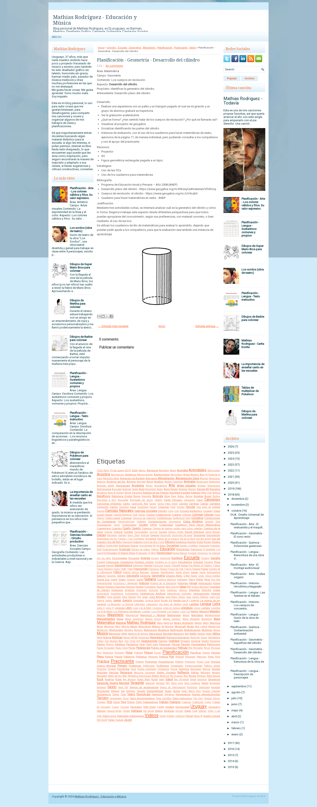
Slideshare (204, 687)
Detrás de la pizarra (168, 538)
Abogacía (152, 470)
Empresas (202, 553)
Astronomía (104, 489)
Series (204, 683)
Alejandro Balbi (111, 478)
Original (195, 641)
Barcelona (137, 492)
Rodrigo (109, 679)
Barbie (128, 492)
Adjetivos (130, 474)
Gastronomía (213, 572)
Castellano (142, 507)
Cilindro (111, 47)
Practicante (181, 47)
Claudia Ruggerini (122, 514)
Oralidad (174, 641)
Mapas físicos (153, 619)
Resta (155, 675)
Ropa (118, 679)
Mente (100, 626)
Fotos (130, 569)
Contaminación (157, 521)
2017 (231, 743)
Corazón (209, 521)
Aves (167, 489)
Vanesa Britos (114, 711)
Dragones (215, 545)
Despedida (150, 538)
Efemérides (183, 549)
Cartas (204, 503)
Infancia (183, 590)
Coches (142, 514)
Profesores (163, 665)
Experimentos (123, 565)
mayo (234, 710)
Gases (194, 572)
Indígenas (172, 590)
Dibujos (170, 542)
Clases (108, 514)
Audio (135, 489)
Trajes (208, 702)
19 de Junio (117, 470)
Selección (150, 683)
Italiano (132, 597)
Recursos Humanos (144, 672)
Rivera (192, 675)
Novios (127, 637)
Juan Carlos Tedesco (197, 597)
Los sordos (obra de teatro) (81, 229)
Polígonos (153, 656)
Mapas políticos (172, 619)
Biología (158, 496)
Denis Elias (133, 535)
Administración (145, 474)
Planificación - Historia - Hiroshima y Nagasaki (246, 584)
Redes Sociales (166, 672)
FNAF (124, 569)
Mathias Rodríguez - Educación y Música (95, 20)
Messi (133, 626)
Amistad (141, 481)
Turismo (124, 707)
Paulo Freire (121, 648)
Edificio (155, 549)
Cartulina (124, 507)
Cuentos (147, 528)
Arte (172, 485)
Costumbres (129, 524)
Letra (216, 604)
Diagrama (127, 542)
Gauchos (111, 575)
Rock (100, 679)
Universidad (182, 706)
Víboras (202, 711)
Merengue (109, 626)
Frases (196, 568)
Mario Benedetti (191, 619)
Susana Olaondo (211, 691)
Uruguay (198, 706)
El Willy (152, 553)
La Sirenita (127, 604)
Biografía (146, 496)
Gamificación (167, 572)
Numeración (158, 637)
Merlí (117, 626)
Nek (187, 633)
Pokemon (129, 656)
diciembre (237, 498)
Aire (202, 474)
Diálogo (138, 542)
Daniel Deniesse (194, 531)
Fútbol (117, 572)
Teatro (131, 694)
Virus (197, 716)
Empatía (192, 553)
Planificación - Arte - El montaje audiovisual (244, 566)
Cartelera (214, 503)
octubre (236, 510)
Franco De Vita (175, 569)
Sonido (141, 691)
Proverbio (101, 669)
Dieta (200, 542)
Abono (173, 470)
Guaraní (131, 579)
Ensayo (155, 558)
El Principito (110, 553)
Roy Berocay (129, 679)
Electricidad (164, 553)
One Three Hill (132, 641)
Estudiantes (185, 562)
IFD (189, 586)
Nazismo (178, 633)
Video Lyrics (109, 716)
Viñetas (171, 716)
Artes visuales (186, 485)
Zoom (128, 719)
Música (102, 634)
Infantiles (194, 590)
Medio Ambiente (184, 622)
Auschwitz (150, 489)
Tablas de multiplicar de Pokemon (250, 391)
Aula (142, 489)
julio (234, 698)
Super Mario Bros (191, 691)
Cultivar (108, 532)
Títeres (131, 702)
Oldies (100, 641)
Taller (123, 694)
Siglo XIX (123, 687)
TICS (109, 702)
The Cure (198, 698)
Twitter (160, 707)
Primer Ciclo (203, 661)
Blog (167, 496)
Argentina (138, 485)
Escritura (176, 558)
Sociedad (215, 687)
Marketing (206, 619)
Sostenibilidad (155, 691)
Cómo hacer (112, 518)
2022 (231, 470)
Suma (176, 691)
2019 (128, 470)
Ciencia (101, 511)
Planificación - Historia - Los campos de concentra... (245, 605)
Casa (133, 507)
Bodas (180, 496)
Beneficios (103, 496)
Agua (186, 474)
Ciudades (208, 511)
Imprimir (130, 590)
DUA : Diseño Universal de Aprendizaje (247, 516)
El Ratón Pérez (126, 553)
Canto (126, 503)
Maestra (204, 611)
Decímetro (112, 535)
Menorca (215, 622)
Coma (217, 514)
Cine (176, 511)
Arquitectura (160, 485)
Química (184, 669)
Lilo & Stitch (145, 608)
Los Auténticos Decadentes (127, 611)
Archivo (250, 78)
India (162, 590)
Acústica (103, 474)
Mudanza (163, 630)
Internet (215, 593)
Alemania (151, 478)
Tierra (116, 702)
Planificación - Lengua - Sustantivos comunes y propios (78, 379)
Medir (206, 623)
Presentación (166, 661)
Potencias (201, 656)
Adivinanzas (117, 474)
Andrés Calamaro (173, 481)
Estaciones (112, 562)
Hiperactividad (104, 583)
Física (184, 565)
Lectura (194, 604)
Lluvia (197, 608)
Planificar (195, 652)
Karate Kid (166, 600)
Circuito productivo (191, 511)
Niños (216, 633)
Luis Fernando (158, 611)
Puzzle (173, 669)
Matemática (106, 623)
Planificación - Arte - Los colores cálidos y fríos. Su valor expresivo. (81, 193)
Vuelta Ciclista (211, 716)
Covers (143, 524)
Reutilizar (165, 676)
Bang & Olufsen (116, 492)
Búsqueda (123, 500)
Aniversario (202, 481)
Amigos (131, 481)
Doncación (204, 545)
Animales (190, 481)
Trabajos (175, 702)
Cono (187, 518)
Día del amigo (203, 538)
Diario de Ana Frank (153, 542)
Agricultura (176, 474)
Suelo (168, 691)
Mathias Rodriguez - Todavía (243, 101)
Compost (126, 518)
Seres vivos (177, 683)
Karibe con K (180, 600)
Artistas (201, 485)
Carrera (183, 503)
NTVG (134, 637)
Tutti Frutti (149, 706)
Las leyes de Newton (170, 604)
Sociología (103, 691)
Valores (101, 710)
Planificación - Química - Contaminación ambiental (245, 630)
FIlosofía (175, 565)
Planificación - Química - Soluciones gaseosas (246, 544)
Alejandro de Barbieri (132, 478)
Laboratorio (152, 604)
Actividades (197, 470)
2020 (231, 482)
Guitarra (150, 579)
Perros (207, 648)
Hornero (130, 586)
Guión (140, 579)
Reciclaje (102, 672)
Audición (126, 489)
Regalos (216, 672)
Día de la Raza (187, 538)
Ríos (186, 676)
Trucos (115, 707)
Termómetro (116, 698)
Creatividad (166, 524)
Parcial (176, 644)
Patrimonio (213, 644)
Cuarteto (117, 528)
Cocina (150, 514)
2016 (231, 749)
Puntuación (163, 669)
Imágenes (117, 590)
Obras (204, 637)
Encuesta (133, 558)
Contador (141, 521)
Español (101, 562)
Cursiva (153, 532)
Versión (179, 711)
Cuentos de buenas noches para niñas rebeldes (178, 528)
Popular (232, 78)
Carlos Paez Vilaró (167, 503)
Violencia (180, 716)
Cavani (153, 507)
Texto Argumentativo (142, 698)
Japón (145, 597)
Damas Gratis (176, 532)
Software (115, 691)
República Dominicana (139, 676)
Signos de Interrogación (173, 687)
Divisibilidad (146, 545)
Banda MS (203, 489)
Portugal (179, 656)
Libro (128, 607)
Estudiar (198, 562)
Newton (201, 633)
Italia (124, 597)
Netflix (193, 633)
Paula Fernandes (106, 648)
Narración (114, 633)
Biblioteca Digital (122, 496)
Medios (198, 623)
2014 (231, 761)
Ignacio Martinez (200, 586)
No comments (114, 65)
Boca (173, 496)
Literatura (187, 607)
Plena (100, 656)
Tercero (103, 698)
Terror (126, 698)
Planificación (164, 47)
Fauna (167, 565)
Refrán (195, 672)
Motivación (150, 630)
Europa (101, 565)
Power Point (214, 656)
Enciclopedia (119, 558)
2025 (231, 452)
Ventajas (136, 710)
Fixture (216, 565)
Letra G (101, 608)
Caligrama (189, 500)
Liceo (135, 608)
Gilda (201, 575)
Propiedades (177, 665)
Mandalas (197, 615)
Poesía (118, 656)
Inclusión (153, 590)
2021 (231, 476)
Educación (167, 549)
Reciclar (114, 672)
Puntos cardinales (147, 669)
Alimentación (166, 478)
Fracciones (141, 568)
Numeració (144, 637)
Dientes (191, 542)
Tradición (186, 702)
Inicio (56, 37)
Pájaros (110, 644)
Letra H (110, 608)
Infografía (206, 590)
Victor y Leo (214, 711)
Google (114, 579)
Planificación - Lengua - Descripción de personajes (245, 674)
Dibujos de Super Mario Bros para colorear (81, 267)
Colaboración (163, 514)
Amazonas (214, 478)
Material (121, 622)
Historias (183, 583)
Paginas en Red (256, 796)
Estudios (208, 562)
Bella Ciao (206, 492)
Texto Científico (163, 698)
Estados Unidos (144, 562)
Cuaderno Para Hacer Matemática (197, 524)
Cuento (136, 528)
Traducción (198, 702)
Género (121, 575)
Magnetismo (132, 615)
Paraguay (165, 644)
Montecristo (214, 626)
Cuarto (127, 528)
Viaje (194, 711)
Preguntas (151, 661)
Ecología (125, 549)
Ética (217, 562)
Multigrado (176, 630)
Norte (99, 637)
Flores (117, 569)
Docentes (173, 545)
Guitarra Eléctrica (166, 579)
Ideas (182, 586)
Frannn (188, 569)
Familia (148, 565)
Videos (151, 715)
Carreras (194, 503)
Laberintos (139, 604)
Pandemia (132, 644)
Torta (139, 702)
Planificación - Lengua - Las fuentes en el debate (247, 594)
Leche (185, 604)
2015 (231, 755)
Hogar (193, 583)
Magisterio (149, 47)
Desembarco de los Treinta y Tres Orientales (120, 538)
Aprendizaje (123, 485)
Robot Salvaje (213, 676)
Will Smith (102, 720)
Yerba (111, 719)
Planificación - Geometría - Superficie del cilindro (247, 641)
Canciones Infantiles (109, 503)
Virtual (189, 716)
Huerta (140, 586)
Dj (154, 545)
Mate (217, 619)
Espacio (205, 558)
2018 (231, 494)
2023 (231, 464)
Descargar (200, 535)
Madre (194, 611)
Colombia (186, 514)
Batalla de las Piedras (156, 492)
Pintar (129, 652)
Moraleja (128, 630)
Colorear (197, 514)
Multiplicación (192, 630)
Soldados (130, 691)
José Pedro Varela (175, 597)
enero (235, 734)
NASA (124, 633)
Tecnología (143, 694)
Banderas (102, 492)
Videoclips (123, 716)
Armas (149, 485)
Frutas (204, 568)
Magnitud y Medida (153, 615)
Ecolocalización (110, 549)
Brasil (208, 496)
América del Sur (116, 481)
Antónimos (214, 481)
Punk (133, 669)
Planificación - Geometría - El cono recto (247, 535)
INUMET (101, 596)
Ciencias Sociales (146, 511)
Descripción (213, 535)
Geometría (135, 47)
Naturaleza (155, 633)
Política (163, 656)
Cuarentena (104, 528)
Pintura (148, 652)
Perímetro (198, 648)
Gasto (202, 572)
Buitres (216, 496)
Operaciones (149, 641)
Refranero (205, 672)
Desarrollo (165, 535)
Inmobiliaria (117, 593)
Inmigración (103, 593)
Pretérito (179, 661)
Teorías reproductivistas (206, 694)
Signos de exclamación (144, 687)
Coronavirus (104, 524)
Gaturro (101, 575)
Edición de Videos (140, 549)
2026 (135, 470)
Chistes (181, 507)
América (101, 481)
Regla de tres (115, 676)
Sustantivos (104, 694)
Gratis (122, 579)
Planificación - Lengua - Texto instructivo (79, 416)
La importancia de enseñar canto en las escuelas (81, 495)
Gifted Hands (190, 575)
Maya (160, 623)
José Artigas (156, 596)
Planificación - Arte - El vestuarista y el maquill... (247, 525)
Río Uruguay (176, 676)
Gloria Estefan (212, 575)
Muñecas (207, 630)
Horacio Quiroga (115, 586)
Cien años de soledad (208, 507)
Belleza (216, 492)
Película (183, 647)
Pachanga (215, 641)
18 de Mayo (103, 470)
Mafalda (101, 615)
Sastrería (202, 679)
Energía (145, 558)
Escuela (122, 47)
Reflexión (183, 672)
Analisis (159, 481)
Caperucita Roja (139, 503)
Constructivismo (126, 521)
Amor (149, 481)
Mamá (186, 615)
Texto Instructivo (182, 698)
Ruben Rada (143, 679)
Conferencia (179, 518)
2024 (231, 458)
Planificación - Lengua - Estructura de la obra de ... (247, 662)
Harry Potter (196, 579)
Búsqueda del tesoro (141, 500)
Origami (185, 641)
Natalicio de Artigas (138, 633)
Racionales (195, 669)
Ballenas (183, 489)
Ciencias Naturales (119, 511)
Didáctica (181, 542)
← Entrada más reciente (113, 326)
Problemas (135, 665)
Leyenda (120, 607)
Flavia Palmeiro (105, 569)
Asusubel (117, 489)
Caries (152, 503)
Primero (122, 665)
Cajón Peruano (173, 499)
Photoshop (108, 652)
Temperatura (182, 694)
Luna (183, 611)
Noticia (107, 637)
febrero (236, 728)
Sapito (193, 679)
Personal (215, 648)
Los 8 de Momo (105, 611)
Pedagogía (143, 647)
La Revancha (114, 604)
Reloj (124, 676)
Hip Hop (215, 579)
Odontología (214, 637)
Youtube (119, 720)
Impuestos (141, 590)
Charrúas (163, 507)
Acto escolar (214, 470)
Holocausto (205, 583)
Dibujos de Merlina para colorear (77, 304)
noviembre (238, 504)
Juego (117, 600)
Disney (134, 545)
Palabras (120, 644)
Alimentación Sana (187, 478)
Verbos (159, 710)
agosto (236, 692)
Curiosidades (141, 532)
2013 (231, 767)
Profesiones (149, 665)
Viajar (187, 710)
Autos (160, 489)
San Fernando (181, 679)
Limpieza (157, 608)
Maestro (215, 611)
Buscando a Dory (106, 500)
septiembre (238, 686)
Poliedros (141, 656)
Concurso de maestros (144, 518)
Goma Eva (103, 579)
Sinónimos (192, 687)
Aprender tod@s (105, 485)
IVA (139, 597)
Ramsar (207, 669)
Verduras (169, 710)
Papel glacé (152, 644)
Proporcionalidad (193, 665)
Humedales (150, 586)
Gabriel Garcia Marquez (136, 572)
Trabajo (164, 702)
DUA (99, 549)
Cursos (163, 531)
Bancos (192, 489)
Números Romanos (178, 637)
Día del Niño (114, 542)
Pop (171, 656)
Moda (190, 626)
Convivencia (175, 521)
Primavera (190, 661)
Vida (99, 716)
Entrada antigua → (207, 326)
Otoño (205, 641)
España (215, 558)
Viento (163, 716)
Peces (132, 647)
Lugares (146, 611)
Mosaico (138, 630)
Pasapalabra (198, 644)
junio (234, 704)
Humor (161, 586)
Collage (176, 514)
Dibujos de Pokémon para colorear (79, 456)
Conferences (164, 518)
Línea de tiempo (171, 608)
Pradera (140, 661)
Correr (117, 525)
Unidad (169, 706)
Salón (161, 679)
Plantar (206, 652)
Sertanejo (101, 687)
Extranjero (138, 565)
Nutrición (195, 637)
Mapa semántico (134, 619)
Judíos (108, 600)
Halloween (182, 579)
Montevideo (116, 630)
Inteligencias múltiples (179, 593)
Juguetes (138, 600)
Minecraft (180, 626)
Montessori (102, 630)
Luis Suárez (173, 611)
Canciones (212, 500)
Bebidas (196, 492)
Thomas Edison (212, 698)
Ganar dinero (182, 572)
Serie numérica (192, 683)
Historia (144, 583)
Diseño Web (112, 545)
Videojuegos (136, 716)
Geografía (132, 575)
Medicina (168, 623)
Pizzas (157, 652)
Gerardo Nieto (174, 575)
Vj (201, 716)
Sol (123, 691)
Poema (109, 656)
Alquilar (204, 478)
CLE (135, 514)
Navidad (168, 633)
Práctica (103, 661)
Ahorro (194, 474)
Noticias (117, 637)
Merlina (125, 626)
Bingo (136, 496)
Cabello (158, 500)
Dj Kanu (161, 545)
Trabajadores (150, 702)
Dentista (145, 535)
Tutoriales (136, 706)
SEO (168, 683)
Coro (218, 521)
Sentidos (160, 683)
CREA (153, 524)
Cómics (101, 518)
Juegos (127, 600)
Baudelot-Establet (180, 492)
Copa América (193, 521)
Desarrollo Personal (182, 535)
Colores (209, 514)
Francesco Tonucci (158, 569)
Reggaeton (102, 676)
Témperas (169, 694)
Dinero (207, 542)
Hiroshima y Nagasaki (125, 583)
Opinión (163, 641)
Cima (170, 511)
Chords (190, 507)
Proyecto (112, 669)
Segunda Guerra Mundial (113, 683)
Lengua (205, 604)
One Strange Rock (114, 641)
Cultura (118, 531)
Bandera (215, 489)
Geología (145, 575)
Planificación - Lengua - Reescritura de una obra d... (247, 555)
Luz (188, 611)
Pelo (190, 648)
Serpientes (215, 683)
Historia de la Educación (163, 583)
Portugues (190, 656)
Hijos (207, 579)
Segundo (137, 683)
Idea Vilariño (172, 586)
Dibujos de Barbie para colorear (81, 338)
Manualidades (106, 619)
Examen (110, 565)
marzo (235, 722)
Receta (216, 669)
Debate (101, 535)
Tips (123, 702)
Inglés (216, 590)
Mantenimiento (212, 615)
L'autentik (194, 600)
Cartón (114, 507)
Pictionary (119, 652)
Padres (101, 644)
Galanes (155, 572)
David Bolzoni (212, 532)
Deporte (154, 535)
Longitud (215, 608)
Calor (199, 499)
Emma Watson (179, 553)
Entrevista (165, 558)
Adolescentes (162, 474)
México (156, 626)
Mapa (120, 619)
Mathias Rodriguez (141, 623)
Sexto (192, 47)
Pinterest (138, 652)
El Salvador (141, 553)
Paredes (185, 644)
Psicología (123, 669)
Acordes (182, 470)
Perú (99, 652)
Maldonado (174, 615)
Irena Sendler (114, 597)
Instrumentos (132, 593)
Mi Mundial (168, 626)
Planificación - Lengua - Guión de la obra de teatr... (245, 618)
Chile (172, 507)
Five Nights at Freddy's (200, 565)
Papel (142, 644)
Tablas (115, 694)
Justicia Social (152, 600)
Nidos (209, 633)
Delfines (122, 535)
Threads (101, 702)
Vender (126, 711)
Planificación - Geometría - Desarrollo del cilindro (148, 60)
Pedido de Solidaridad (164, 647)
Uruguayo (214, 706)
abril (234, 716)
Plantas (215, 652)
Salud (169, 679)
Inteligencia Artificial (152, 593)
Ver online (148, 711)
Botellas (198, 496)
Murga (216, 630)
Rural (154, 679)
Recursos (126, 672)
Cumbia (128, 531)
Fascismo (158, 565)
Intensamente (201, 593)
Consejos (197, 518)
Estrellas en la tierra (166, 562)
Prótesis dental (212, 665)
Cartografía (103, 507)
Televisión (157, 694)
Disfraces (124, 545)
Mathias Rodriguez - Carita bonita (252, 344)
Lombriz (205, 607)
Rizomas (201, 676)
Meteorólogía (144, 626)
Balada (174, 489)
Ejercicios (196, 549)
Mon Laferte (201, 626)
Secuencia (214, 679)
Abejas (142, 470)
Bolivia (188, 496)
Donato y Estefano (189, 545)
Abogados (164, 470)
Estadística (127, 562)
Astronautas (213, 485)
